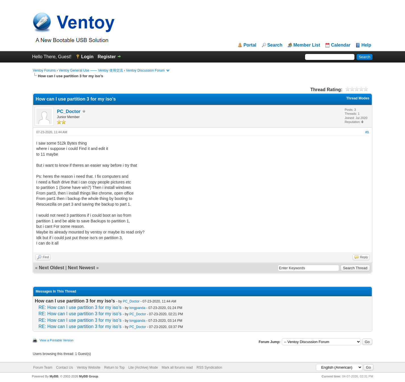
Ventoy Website (88, 368)
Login (87, 56)
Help (366, 45)
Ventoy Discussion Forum (145, 70)
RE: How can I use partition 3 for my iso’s (79, 307)
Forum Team (42, 368)
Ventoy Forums (44, 70)
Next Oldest (51, 267)
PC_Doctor (68, 111)
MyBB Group (88, 376)
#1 (367, 132)
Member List (306, 45)
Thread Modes (357, 98)
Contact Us (64, 368)
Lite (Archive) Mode (143, 368)
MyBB (53, 376)
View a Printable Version (56, 340)
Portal (249, 45)
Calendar (340, 45)
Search (274, 45)
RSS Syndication (209, 368)
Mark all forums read (177, 368)
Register (107, 56)
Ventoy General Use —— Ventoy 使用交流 (91, 70)
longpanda (137, 308)
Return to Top (114, 368)
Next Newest (81, 267)
